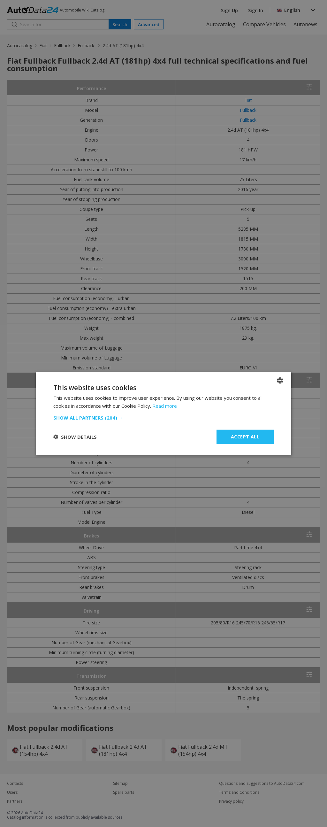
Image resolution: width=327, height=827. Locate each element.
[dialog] (163, 413)
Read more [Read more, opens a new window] (164, 406)
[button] (163, 418)
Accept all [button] (245, 437)
